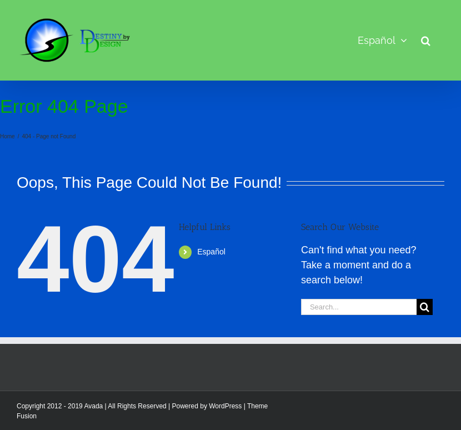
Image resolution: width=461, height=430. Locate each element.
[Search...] (359, 307)
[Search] (425, 307)
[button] (425, 40)
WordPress (225, 406)
